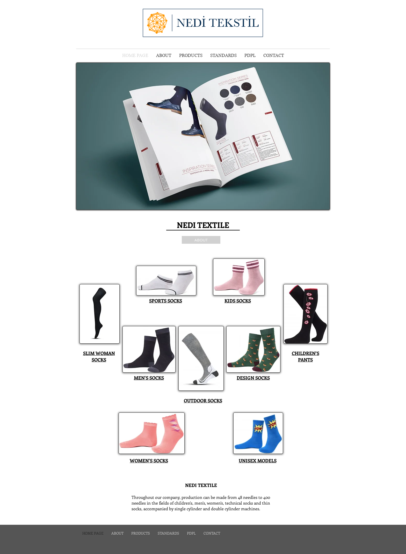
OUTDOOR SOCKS (203, 400)
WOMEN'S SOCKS (149, 460)
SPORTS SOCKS (165, 301)
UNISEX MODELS (258, 460)
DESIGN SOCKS (253, 378)
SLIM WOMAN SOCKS (99, 356)
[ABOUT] (201, 240)
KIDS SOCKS (237, 301)
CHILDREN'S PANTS (305, 356)
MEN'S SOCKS (149, 378)
